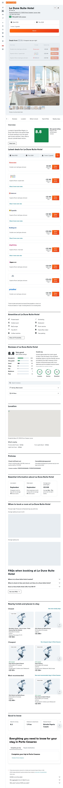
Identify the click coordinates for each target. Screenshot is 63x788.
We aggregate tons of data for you (35, 780)
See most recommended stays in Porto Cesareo (48, 675)
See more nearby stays (54, 608)
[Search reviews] (35, 383)
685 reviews (22, 17)
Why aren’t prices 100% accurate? (35, 783)
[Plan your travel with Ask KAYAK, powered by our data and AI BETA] (3, 22)
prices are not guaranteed (40, 772)
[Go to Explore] (3, 26)
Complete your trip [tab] (16, 748)
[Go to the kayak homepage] (11, 3)
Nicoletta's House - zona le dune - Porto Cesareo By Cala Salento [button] (19, 629)
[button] (3, 2)
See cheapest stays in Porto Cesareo (51, 642)
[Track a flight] (3, 29)
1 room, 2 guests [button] (15, 26)
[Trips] (3, 41)
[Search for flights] (3, 7)
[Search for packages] (3, 18)
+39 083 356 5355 (14, 14)
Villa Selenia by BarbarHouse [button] (43, 628)
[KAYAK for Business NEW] (3, 36)
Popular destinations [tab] (29, 748)
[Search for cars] (3, 14)
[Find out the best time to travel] (3, 33)
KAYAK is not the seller (35, 777)
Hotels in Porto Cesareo (18, 758)
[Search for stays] (3, 11)
